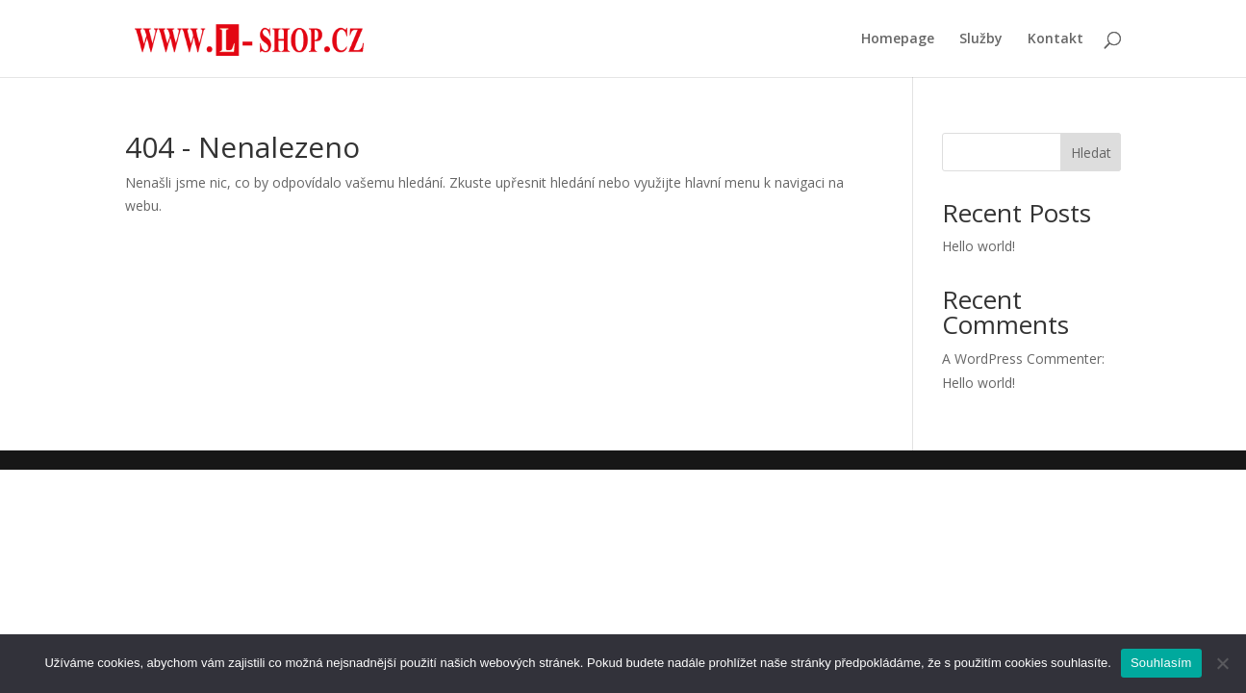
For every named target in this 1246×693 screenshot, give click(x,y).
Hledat (1091, 152)
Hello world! (978, 246)
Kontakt (1055, 39)
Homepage (897, 39)
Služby (981, 39)
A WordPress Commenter (1022, 358)
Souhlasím (1161, 662)
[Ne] (1222, 663)
